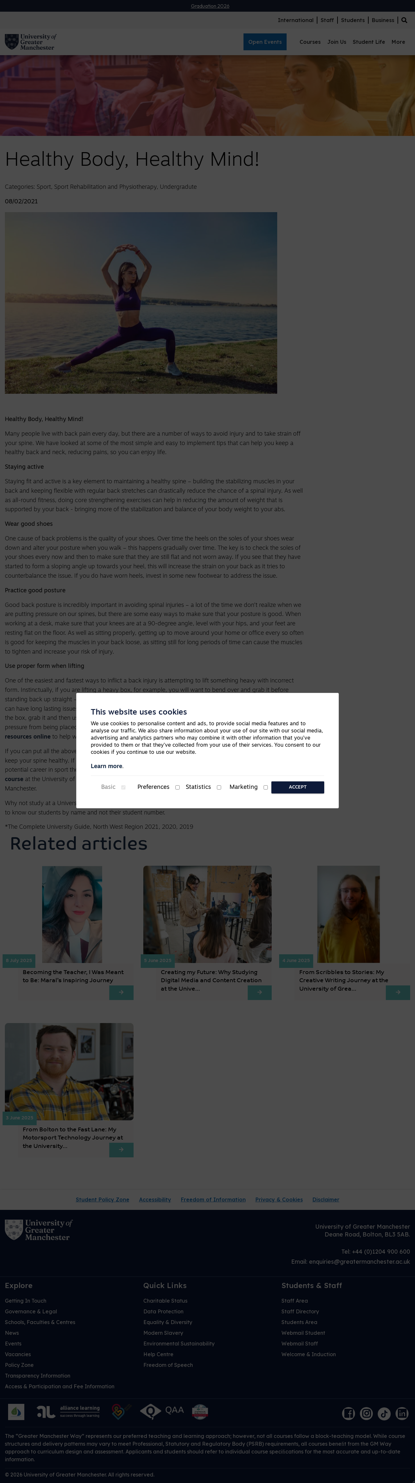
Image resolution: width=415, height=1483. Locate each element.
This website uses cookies (139, 713)
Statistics (198, 787)
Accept (298, 787)
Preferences (153, 787)
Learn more (106, 767)
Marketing (244, 787)
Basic (108, 787)
